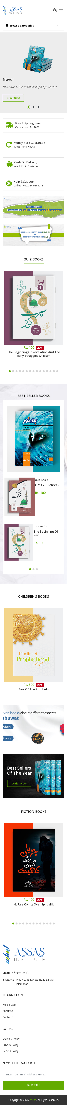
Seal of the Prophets (34, 689)
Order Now (19, 783)
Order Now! (13, 97)
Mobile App (9, 1004)
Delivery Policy (11, 1038)
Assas (32, 1100)
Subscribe (33, 1085)
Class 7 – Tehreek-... (49, 485)
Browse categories (20, 25)
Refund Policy (10, 1051)
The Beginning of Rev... (46, 533)
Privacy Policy (10, 1045)
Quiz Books (41, 480)
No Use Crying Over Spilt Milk (34, 904)
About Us (8, 1010)
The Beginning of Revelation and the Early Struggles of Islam (33, 353)
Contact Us (9, 1017)
